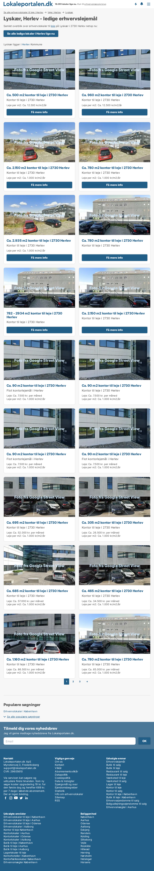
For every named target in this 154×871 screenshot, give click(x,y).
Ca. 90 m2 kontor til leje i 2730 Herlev (36, 385)
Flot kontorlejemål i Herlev (25, 390)
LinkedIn (26, 798)
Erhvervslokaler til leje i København (24, 816)
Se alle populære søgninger (23, 716)
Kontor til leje (114, 787)
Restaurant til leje (116, 774)
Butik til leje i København (120, 797)
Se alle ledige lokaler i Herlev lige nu (31, 33)
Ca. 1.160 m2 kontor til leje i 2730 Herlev (38, 659)
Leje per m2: (14, 105)
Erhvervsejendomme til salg (122, 800)
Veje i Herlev (54, 12)
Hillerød (85, 849)
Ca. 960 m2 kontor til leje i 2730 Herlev (112, 95)
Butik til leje (113, 768)
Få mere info (39, 112)
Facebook (6, 798)
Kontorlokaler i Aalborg (17, 839)
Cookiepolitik (62, 777)
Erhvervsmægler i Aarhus (121, 807)
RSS (57, 800)
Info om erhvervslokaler (69, 794)
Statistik (60, 790)
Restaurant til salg (117, 771)
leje (53, 25)
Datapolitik (61, 774)
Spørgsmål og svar (66, 784)
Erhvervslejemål (115, 761)
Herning (85, 852)
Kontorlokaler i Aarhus (17, 833)
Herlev (26, 44)
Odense (85, 823)
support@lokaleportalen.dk (20, 768)
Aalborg (85, 826)
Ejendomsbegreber (66, 787)
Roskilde (86, 845)
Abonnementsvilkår (66, 771)
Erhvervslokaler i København (20, 711)
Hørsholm (86, 855)
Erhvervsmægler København (20, 862)
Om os (59, 761)
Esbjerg (85, 829)
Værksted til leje (116, 777)
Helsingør (86, 858)
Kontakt (59, 764)
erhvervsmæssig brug (95, 4)
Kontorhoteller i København (20, 855)
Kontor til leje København (18, 829)
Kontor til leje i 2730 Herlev (26, 100)
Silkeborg (86, 839)
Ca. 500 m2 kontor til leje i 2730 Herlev (37, 95)
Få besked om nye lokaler (135, 4)
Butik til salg (113, 764)
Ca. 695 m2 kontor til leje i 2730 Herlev (37, 522)
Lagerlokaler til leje (15, 852)
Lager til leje (113, 784)
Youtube (16, 798)
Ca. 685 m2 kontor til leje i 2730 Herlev (37, 591)
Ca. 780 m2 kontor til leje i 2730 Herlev (112, 168)
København (87, 816)
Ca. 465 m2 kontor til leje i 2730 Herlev (112, 591)
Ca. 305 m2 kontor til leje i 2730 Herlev (112, 522)
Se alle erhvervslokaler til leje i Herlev (23, 12)
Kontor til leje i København (121, 794)
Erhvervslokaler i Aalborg (19, 826)
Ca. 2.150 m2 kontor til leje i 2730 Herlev (38, 168)
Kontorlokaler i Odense (17, 836)
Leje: (9, 395)
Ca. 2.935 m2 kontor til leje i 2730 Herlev (39, 240)
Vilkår (58, 768)
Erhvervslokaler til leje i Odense (22, 823)
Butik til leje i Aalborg (16, 849)
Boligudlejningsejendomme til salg (126, 803)
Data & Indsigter (64, 781)
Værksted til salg (116, 781)
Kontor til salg (114, 790)
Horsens (85, 862)
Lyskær (69, 12)
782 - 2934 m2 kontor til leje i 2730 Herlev (34, 315)
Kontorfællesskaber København (22, 858)
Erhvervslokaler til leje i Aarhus (22, 820)
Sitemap (60, 797)
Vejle (83, 842)
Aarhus (85, 820)
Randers (85, 833)
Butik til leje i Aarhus (16, 845)
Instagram (11, 798)
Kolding (85, 836)
